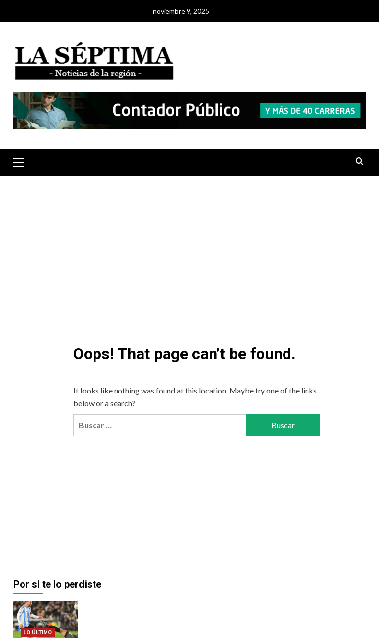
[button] (23, 161)
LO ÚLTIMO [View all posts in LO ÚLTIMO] (38, 632)
